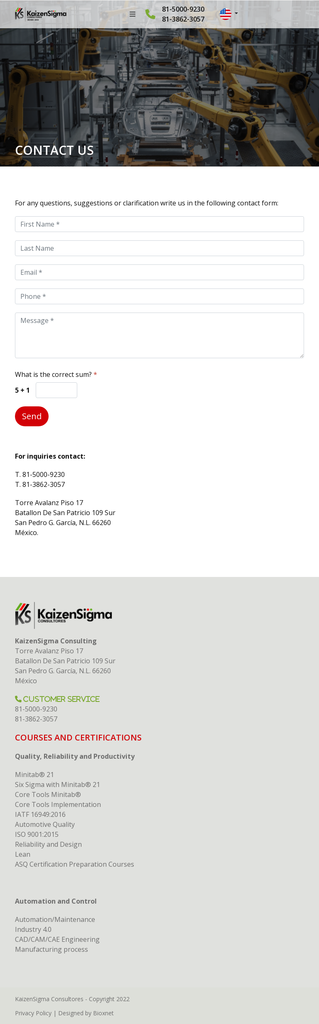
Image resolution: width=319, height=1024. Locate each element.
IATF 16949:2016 (40, 814)
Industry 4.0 (33, 929)
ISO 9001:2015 (37, 834)
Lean (22, 854)
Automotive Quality (45, 824)
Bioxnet (103, 1013)
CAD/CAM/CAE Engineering (57, 939)
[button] (228, 14)
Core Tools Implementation (58, 804)
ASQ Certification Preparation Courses (74, 864)
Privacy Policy (33, 1013)
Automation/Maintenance (55, 919)
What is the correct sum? (56, 374)
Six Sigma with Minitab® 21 (57, 784)
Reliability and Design (48, 844)
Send (32, 416)
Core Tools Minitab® (48, 794)
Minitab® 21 (34, 774)
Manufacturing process (51, 949)
